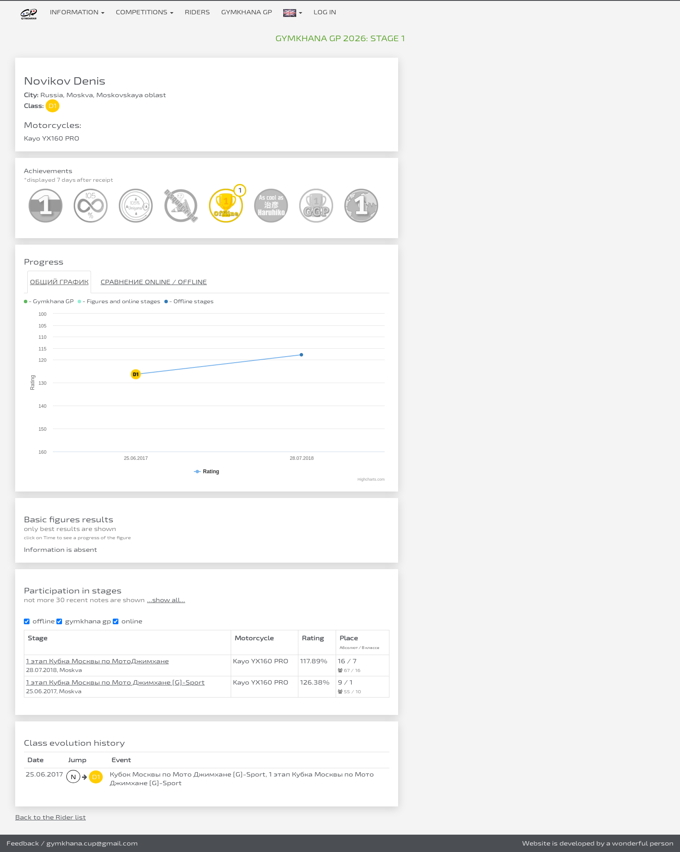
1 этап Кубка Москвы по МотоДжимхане (97, 661)
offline (39, 621)
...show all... (166, 599)
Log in (325, 12)
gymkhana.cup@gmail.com (92, 843)
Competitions (144, 12)
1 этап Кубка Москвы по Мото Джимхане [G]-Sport (115, 682)
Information (77, 12)
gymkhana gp (83, 621)
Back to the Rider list (50, 817)
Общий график (59, 281)
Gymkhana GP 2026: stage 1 (340, 38)
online (127, 621)
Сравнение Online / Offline (154, 281)
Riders (197, 12)
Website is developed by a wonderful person (597, 843)
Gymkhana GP (246, 12)
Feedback (23, 843)
